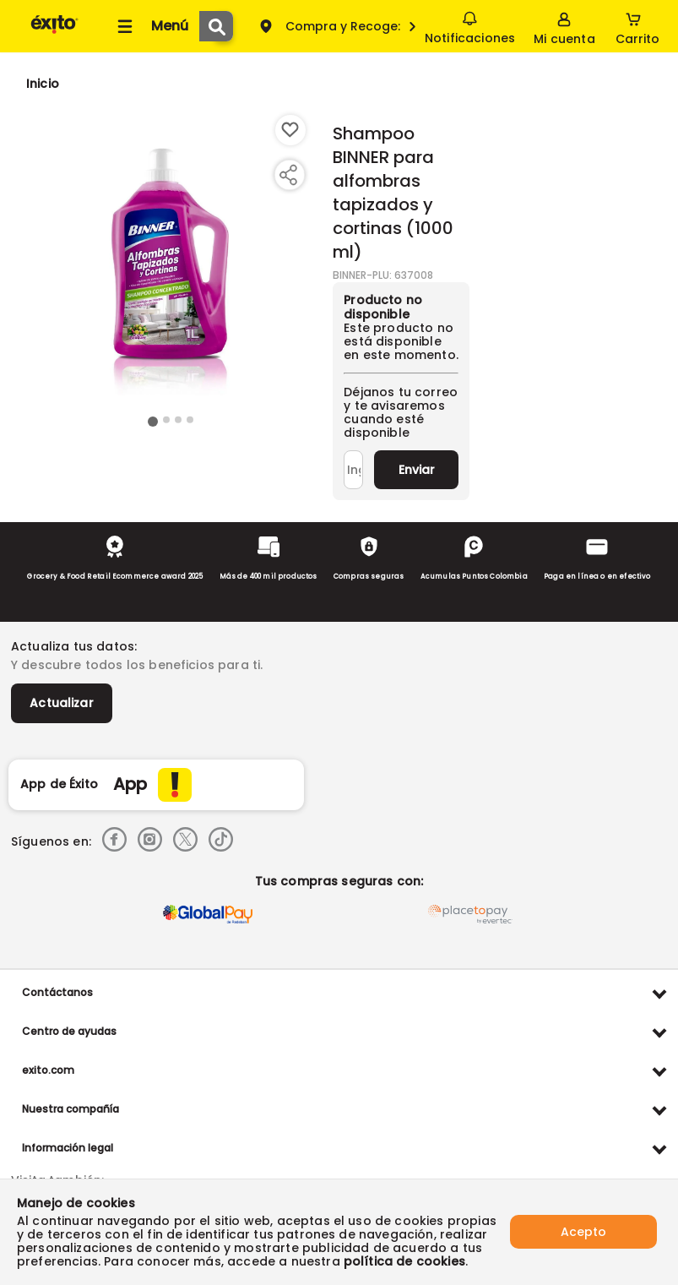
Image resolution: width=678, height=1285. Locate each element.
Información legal (67, 1148)
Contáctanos (57, 992)
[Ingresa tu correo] (353, 469)
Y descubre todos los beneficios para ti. (137, 665)
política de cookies (404, 1261)
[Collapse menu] (150, 26)
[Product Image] (170, 263)
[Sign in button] (564, 26)
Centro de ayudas (69, 1031)
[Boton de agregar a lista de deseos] (290, 130)
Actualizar (62, 702)
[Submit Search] (216, 26)
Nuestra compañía (70, 1109)
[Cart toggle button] (637, 26)
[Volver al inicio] (54, 32)
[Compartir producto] (288, 175)
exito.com (48, 1070)
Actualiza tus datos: (74, 646)
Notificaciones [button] (470, 25)
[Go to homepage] (42, 83)
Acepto (583, 1231)
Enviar (417, 469)
